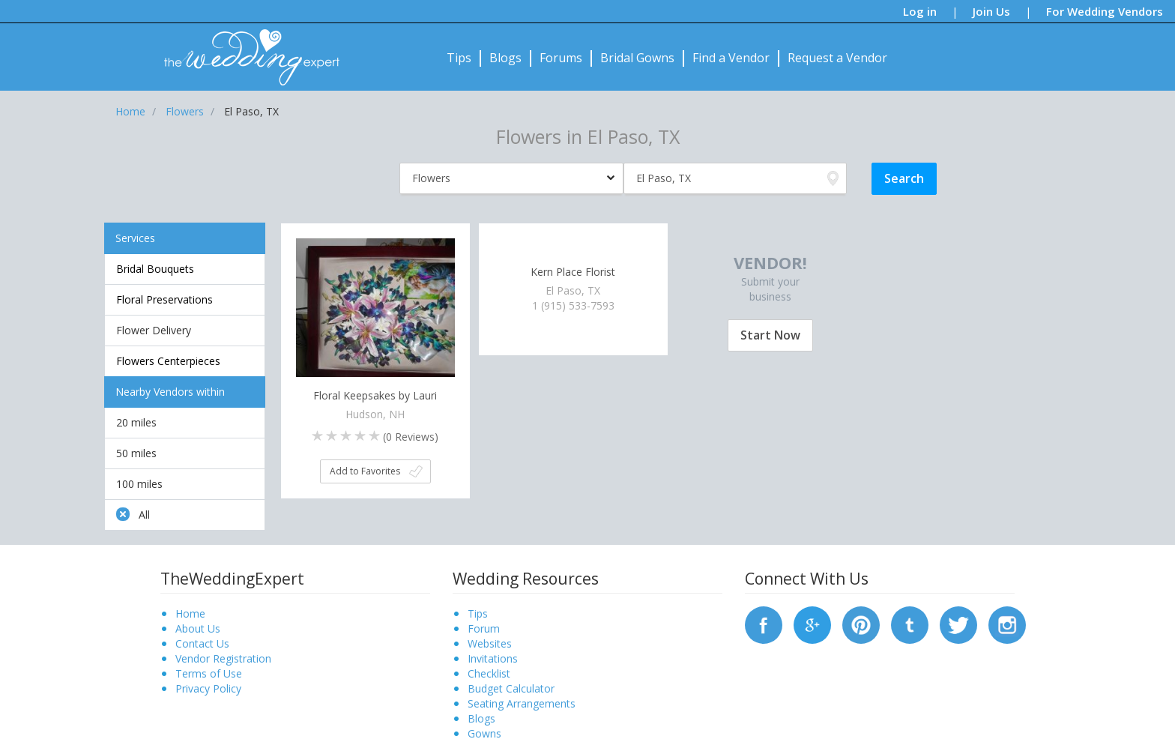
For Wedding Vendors (1104, 11)
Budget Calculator (511, 688)
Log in (920, 11)
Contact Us (202, 643)
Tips (459, 57)
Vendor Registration (223, 658)
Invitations (493, 658)
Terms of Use (208, 673)
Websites (490, 643)
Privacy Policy (208, 688)
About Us (197, 628)
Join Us (991, 11)
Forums (561, 57)
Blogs (505, 57)
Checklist (489, 673)
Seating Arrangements (522, 703)
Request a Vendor (837, 57)
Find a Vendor (731, 57)
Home (190, 613)
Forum (484, 628)
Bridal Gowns (637, 57)
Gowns (484, 733)
